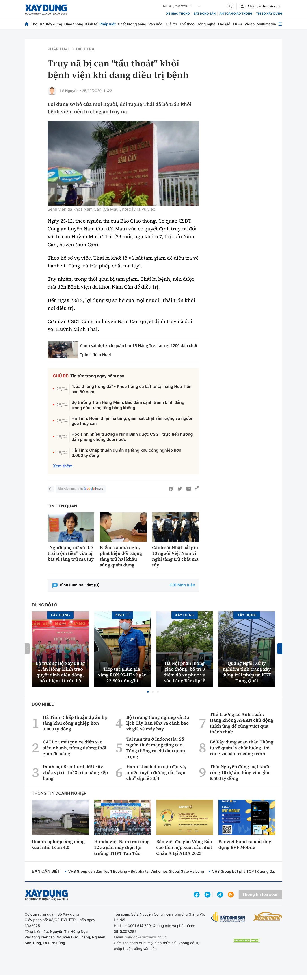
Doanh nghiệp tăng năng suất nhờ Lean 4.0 (58, 844)
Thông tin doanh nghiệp (59, 793)
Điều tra (85, 49)
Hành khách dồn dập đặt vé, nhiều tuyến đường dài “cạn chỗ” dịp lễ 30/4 (156, 772)
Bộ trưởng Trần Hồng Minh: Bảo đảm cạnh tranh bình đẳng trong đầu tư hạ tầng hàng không (127, 405)
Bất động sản (205, 13)
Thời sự (37, 24)
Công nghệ (206, 24)
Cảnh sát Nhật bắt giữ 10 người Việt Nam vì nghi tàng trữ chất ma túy (175, 556)
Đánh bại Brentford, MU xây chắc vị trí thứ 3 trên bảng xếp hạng (75, 772)
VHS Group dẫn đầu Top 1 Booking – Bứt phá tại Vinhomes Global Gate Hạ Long (136, 871)
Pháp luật (107, 24)
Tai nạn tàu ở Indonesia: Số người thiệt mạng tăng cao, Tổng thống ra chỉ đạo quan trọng (155, 747)
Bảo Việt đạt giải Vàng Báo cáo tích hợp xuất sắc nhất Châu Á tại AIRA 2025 (184, 847)
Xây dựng (54, 24)
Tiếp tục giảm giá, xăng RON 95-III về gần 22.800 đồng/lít (122, 675)
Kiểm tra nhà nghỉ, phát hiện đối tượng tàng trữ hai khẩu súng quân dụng (121, 556)
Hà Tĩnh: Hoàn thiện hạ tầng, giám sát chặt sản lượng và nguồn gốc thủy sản (132, 421)
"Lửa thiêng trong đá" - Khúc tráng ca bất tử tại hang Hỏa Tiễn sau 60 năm (131, 389)
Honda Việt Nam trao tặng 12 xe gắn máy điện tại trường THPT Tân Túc (122, 847)
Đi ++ (237, 24)
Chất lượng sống (132, 24)
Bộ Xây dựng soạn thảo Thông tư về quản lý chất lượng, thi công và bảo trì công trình (242, 747)
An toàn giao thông (235, 13)
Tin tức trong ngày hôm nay (97, 376)
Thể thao (187, 24)
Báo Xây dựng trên (80, 489)
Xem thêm (63, 466)
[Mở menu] (280, 24)
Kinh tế (91, 24)
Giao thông (73, 24)
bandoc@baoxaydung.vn (146, 937)
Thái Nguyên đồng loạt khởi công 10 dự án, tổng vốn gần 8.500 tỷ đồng (239, 772)
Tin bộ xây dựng (269, 13)
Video (249, 24)
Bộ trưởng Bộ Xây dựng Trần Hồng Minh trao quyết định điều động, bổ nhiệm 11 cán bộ (60, 672)
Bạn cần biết (46, 871)
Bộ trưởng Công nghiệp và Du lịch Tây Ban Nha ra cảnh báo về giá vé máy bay (157, 723)
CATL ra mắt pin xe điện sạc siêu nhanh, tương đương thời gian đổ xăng (74, 747)
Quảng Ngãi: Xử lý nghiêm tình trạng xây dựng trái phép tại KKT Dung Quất (246, 672)
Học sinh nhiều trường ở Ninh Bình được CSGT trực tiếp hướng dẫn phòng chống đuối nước (132, 437)
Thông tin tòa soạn (260, 894)
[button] (148, 692)
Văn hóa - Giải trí (162, 24)
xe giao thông (178, 13)
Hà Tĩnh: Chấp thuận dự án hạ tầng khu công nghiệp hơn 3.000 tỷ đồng (126, 453)
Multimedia (266, 24)
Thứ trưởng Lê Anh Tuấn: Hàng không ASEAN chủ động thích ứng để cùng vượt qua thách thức (241, 723)
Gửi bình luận (182, 585)
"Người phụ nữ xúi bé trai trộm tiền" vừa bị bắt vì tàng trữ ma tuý (71, 553)
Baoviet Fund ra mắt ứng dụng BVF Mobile (245, 844)
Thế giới (224, 24)
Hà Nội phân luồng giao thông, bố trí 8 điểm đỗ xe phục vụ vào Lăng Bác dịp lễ (184, 672)
